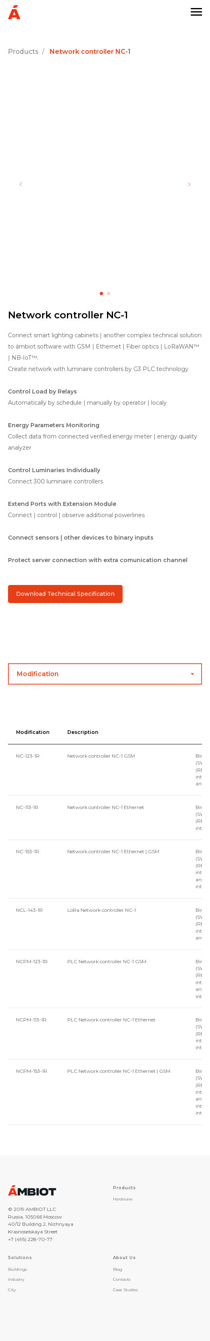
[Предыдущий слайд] (21, 184)
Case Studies (125, 1289)
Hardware (123, 1199)
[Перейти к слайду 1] (101, 293)
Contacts (121, 1279)
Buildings (17, 1269)
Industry (16, 1279)
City (12, 1289)
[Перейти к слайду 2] (108, 293)
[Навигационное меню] (196, 12)
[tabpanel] (105, 926)
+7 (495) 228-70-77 (30, 1239)
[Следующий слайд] (189, 184)
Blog (117, 1269)
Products (23, 51)
